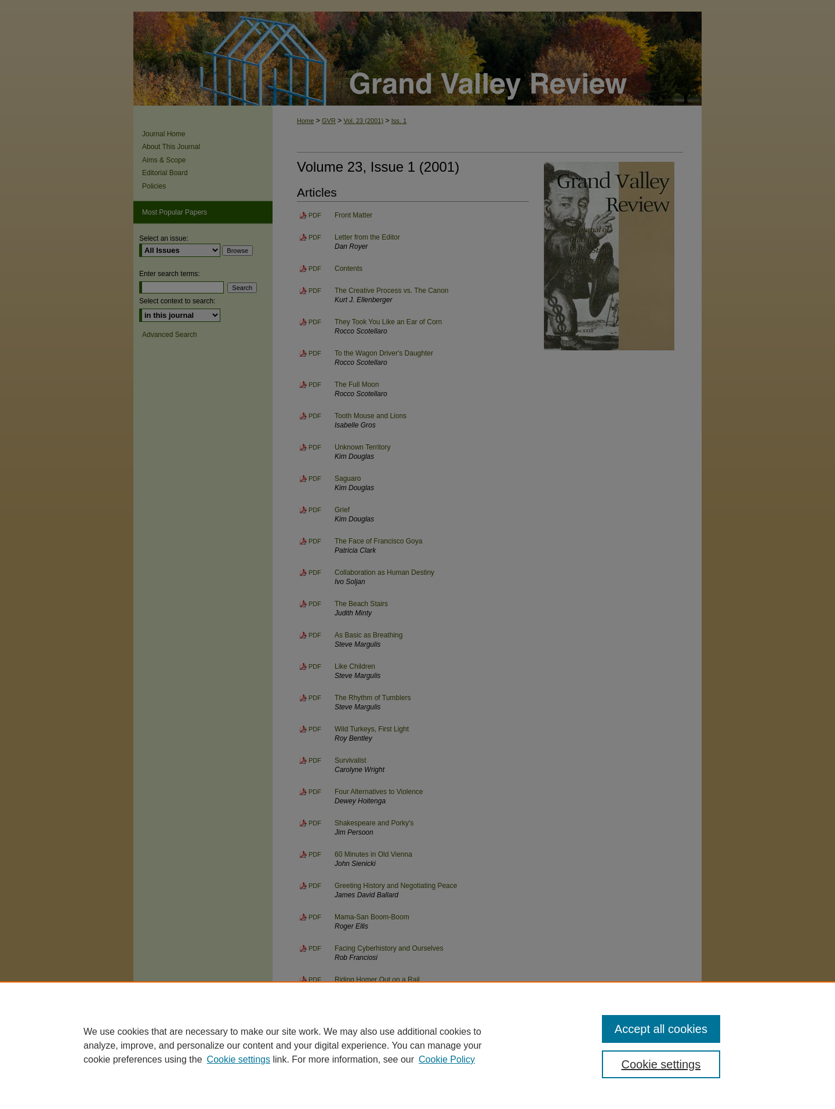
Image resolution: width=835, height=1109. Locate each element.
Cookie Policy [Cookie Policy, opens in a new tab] (447, 1059)
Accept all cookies (661, 1029)
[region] (417, 1045)
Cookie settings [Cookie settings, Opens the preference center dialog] (661, 1064)
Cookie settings (238, 1059)
